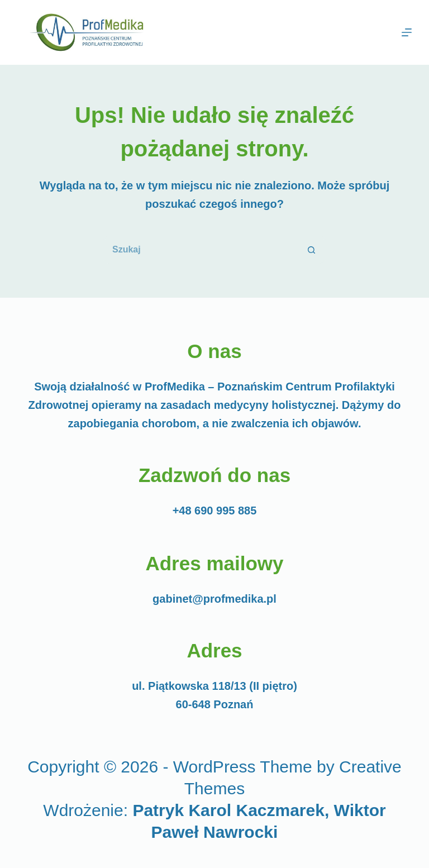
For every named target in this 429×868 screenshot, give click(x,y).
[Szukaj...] (200, 250)
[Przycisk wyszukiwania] (312, 250)
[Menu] (407, 32)
